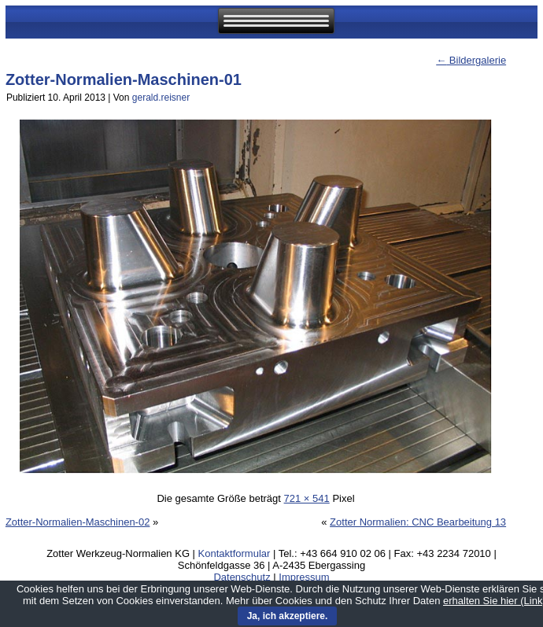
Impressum (304, 577)
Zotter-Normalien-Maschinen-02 (78, 522)
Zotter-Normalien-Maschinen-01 (124, 79)
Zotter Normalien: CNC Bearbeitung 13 (418, 522)
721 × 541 (307, 498)
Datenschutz (241, 577)
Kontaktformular (234, 553)
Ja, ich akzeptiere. (287, 615)
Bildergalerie (471, 60)
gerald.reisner (161, 97)
